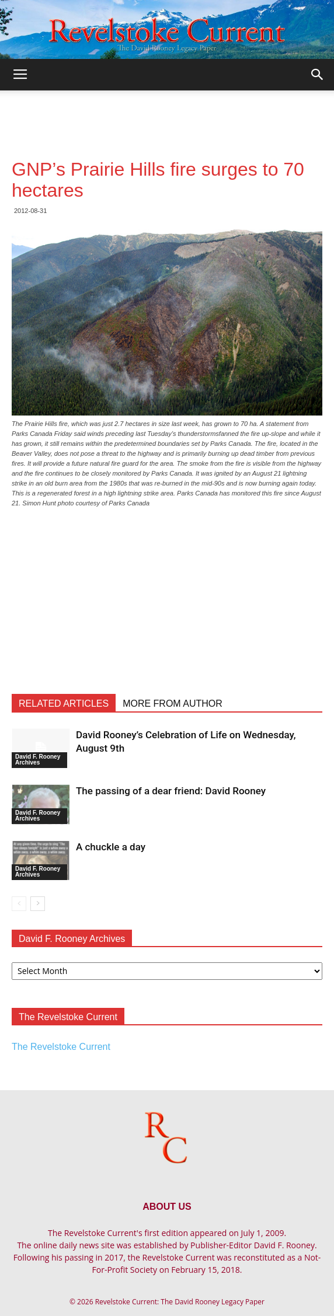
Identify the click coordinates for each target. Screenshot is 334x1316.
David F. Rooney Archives (37, 759)
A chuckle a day (110, 847)
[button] (317, 74)
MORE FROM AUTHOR (172, 703)
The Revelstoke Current (61, 1047)
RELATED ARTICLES (64, 703)
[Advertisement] (167, 110)
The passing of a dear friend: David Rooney (171, 791)
